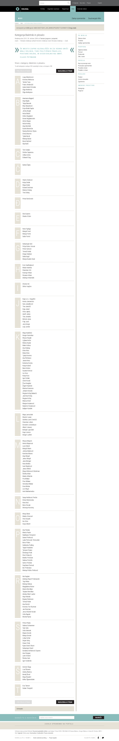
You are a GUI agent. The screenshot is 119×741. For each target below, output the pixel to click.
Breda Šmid (26, 674)
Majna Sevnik (26, 633)
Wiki (72, 9)
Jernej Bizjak (26, 111)
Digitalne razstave (53, 9)
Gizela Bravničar (27, 128)
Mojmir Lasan (26, 417)
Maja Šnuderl (26, 677)
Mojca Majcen (27, 441)
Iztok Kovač (26, 381)
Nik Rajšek (26, 576)
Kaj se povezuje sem (84, 63)
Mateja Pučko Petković (30, 570)
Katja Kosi (25, 376)
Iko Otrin (25, 521)
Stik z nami (81, 56)
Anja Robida (26, 597)
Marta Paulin (26, 532)
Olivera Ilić (25, 284)
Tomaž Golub (26, 251)
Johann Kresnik (27, 391)
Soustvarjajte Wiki (94, 18)
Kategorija (81, 88)
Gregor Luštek (27, 435)
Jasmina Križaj (27, 396)
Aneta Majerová (27, 443)
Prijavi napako (53, 738)
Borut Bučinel (26, 141)
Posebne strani (82, 68)
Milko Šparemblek (28, 679)
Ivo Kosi (25, 373)
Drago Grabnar (27, 254)
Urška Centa (26, 155)
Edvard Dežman (27, 187)
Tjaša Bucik (26, 136)
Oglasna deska (82, 50)
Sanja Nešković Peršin (29, 497)
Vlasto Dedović (27, 180)
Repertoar (65, 9)
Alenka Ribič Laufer (28, 594)
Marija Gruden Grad (28, 259)
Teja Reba (25, 581)
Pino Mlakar (26, 481)
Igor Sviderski (27, 661)
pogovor (48, 38)
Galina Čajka (26, 165)
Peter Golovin (26, 249)
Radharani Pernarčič (29, 535)
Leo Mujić (25, 489)
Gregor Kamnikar (27, 335)
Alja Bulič (25, 144)
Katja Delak (26, 182)
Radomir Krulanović (28, 406)
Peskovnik (81, 54)
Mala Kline (25, 353)
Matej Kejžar (26, 343)
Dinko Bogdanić (27, 116)
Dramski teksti (82, 9)
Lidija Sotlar (26, 638)
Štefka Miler (26, 474)
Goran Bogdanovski (28, 118)
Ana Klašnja (26, 348)
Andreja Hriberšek (28, 278)
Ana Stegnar (26, 653)
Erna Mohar (26, 486)
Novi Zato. (82, 3)
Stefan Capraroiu (27, 152)
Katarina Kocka (27, 363)
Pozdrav (80, 41)
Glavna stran (82, 38)
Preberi (80, 77)
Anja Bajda (25, 101)
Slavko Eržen (26, 216)
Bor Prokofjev (27, 568)
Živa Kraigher (26, 383)
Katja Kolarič (26, 366)
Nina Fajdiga (26, 229)
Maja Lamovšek (27, 415)
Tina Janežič (26, 306)
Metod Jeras (26, 319)
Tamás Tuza (26, 82)
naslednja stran (65, 71)
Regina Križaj (26, 398)
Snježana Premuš (28, 565)
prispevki (54, 38)
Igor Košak (26, 378)
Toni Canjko (26, 150)
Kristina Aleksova (28, 80)
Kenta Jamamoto (28, 301)
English (100, 3)
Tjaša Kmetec (27, 355)
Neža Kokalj (26, 123)
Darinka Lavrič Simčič (29, 420)
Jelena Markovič (27, 451)
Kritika (42, 9)
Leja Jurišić (26, 327)
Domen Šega (26, 667)
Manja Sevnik (26, 635)
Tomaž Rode (26, 602)
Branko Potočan (27, 558)
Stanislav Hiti (26, 270)
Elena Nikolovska (28, 500)
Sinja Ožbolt (26, 524)
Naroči (98, 717)
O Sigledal (75, 3)
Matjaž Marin (26, 448)
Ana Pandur (26, 530)
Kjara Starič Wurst (28, 646)
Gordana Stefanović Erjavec (31, 651)
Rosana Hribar (27, 275)
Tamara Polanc (27, 550)
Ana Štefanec (26, 358)
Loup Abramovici (28, 77)
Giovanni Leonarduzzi (29, 425)
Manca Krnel (26, 401)
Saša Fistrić (26, 236)
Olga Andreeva (27, 90)
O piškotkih (40, 733)
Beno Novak (26, 505)
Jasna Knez (26, 360)
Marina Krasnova (27, 388)
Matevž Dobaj (27, 190)
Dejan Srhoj (26, 640)
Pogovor (80, 91)
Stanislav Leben (27, 422)
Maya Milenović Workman (31, 471)
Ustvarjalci (20, 709)
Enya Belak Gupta (28, 108)
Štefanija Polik (27, 553)
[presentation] (90, 717)
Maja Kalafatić (27, 333)
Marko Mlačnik (27, 476)
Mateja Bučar (26, 139)
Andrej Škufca (27, 672)
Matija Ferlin (26, 234)
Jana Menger (26, 461)
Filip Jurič (25, 322)
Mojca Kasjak (26, 338)
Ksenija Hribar (27, 273)
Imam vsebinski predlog (39, 738)
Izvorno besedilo (83, 79)
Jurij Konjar (26, 324)
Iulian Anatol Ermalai (29, 87)
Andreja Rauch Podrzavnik (31, 579)
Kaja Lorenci (26, 432)
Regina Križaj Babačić (29, 393)
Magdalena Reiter (28, 586)
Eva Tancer (26, 686)
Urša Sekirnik (26, 630)
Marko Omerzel (27, 516)
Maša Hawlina (27, 268)
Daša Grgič (26, 256)
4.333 (27, 28)
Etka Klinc (25, 350)
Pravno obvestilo (48, 733)
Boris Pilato (26, 542)
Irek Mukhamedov (28, 491)
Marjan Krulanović (28, 403)
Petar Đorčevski (27, 199)
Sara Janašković (27, 304)
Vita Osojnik (26, 519)
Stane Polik (26, 643)
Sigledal (20, 733)
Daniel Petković (27, 537)
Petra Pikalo (26, 623)
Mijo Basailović (27, 106)
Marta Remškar (27, 589)
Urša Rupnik (26, 614)
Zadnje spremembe (78, 18)
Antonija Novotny (28, 508)
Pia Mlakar (25, 479)
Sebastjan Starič (27, 648)
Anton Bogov (26, 121)
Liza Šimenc (26, 669)
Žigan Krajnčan (27, 386)
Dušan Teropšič (27, 688)
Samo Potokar (27, 563)
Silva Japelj (26, 311)
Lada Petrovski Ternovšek (31, 540)
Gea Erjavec (26, 214)
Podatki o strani (83, 70)
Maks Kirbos (26, 345)
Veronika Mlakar (27, 484)
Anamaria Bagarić (28, 98)
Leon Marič (26, 446)
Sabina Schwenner (28, 625)
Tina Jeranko (26, 317)
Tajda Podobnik (27, 548)
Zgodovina (81, 81)
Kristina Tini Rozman (29, 607)
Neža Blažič (26, 113)
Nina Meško (26, 464)
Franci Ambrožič (27, 85)
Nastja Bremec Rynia (29, 131)
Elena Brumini (26, 134)
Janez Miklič (26, 469)
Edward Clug (26, 157)
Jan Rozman (26, 609)
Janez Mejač (26, 458)
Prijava (89, 3)
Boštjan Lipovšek (28, 430)
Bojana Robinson (27, 599)
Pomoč (80, 52)
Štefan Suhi (26, 658)
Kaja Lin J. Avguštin (28, 299)
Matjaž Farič (26, 231)
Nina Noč (25, 502)
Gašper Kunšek (27, 408)
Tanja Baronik (26, 103)
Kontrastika (33, 733)
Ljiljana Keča (26, 340)
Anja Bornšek (26, 126)
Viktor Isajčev (27, 286)
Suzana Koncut (27, 371)
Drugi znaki (72, 28)
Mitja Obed (26, 514)
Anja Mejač (26, 456)
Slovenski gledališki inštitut (40, 731)
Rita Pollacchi (27, 555)
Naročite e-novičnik (26, 718)
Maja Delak (26, 185)
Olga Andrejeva (27, 92)
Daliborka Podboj (28, 545)
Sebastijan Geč (27, 244)
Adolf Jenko (26, 314)
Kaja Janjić (26, 309)
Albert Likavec (27, 427)
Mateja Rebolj (27, 584)
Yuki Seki (25, 628)
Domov (17, 23)
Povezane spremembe (85, 66)
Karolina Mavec (27, 453)
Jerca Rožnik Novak (29, 612)
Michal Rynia (26, 617)
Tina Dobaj (25, 192)
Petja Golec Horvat (28, 246)
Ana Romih (26, 604)
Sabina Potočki (27, 560)
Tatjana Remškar (27, 591)
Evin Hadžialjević (28, 265)
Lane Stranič (26, 656)
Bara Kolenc (26, 368)
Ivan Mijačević (27, 466)
